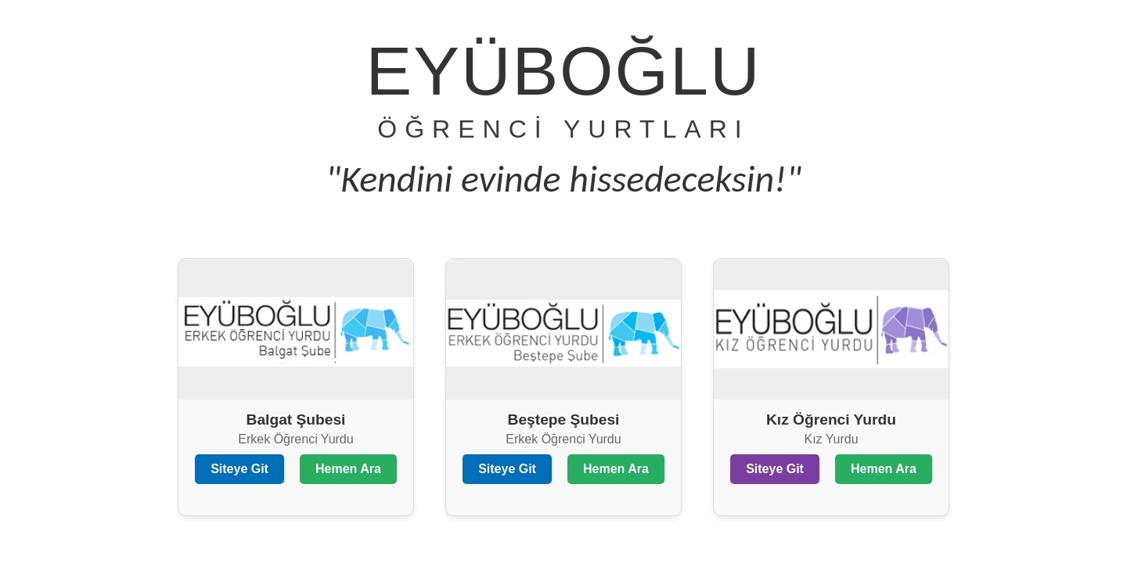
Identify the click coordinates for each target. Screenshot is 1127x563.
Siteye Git (239, 468)
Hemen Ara (348, 468)
